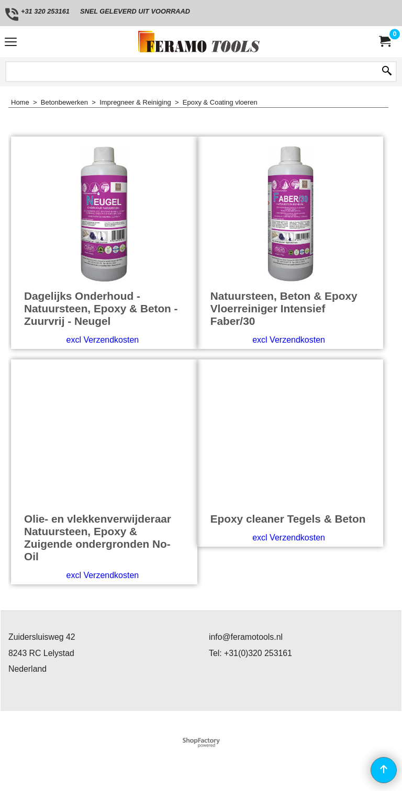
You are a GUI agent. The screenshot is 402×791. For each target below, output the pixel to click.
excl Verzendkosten (102, 339)
